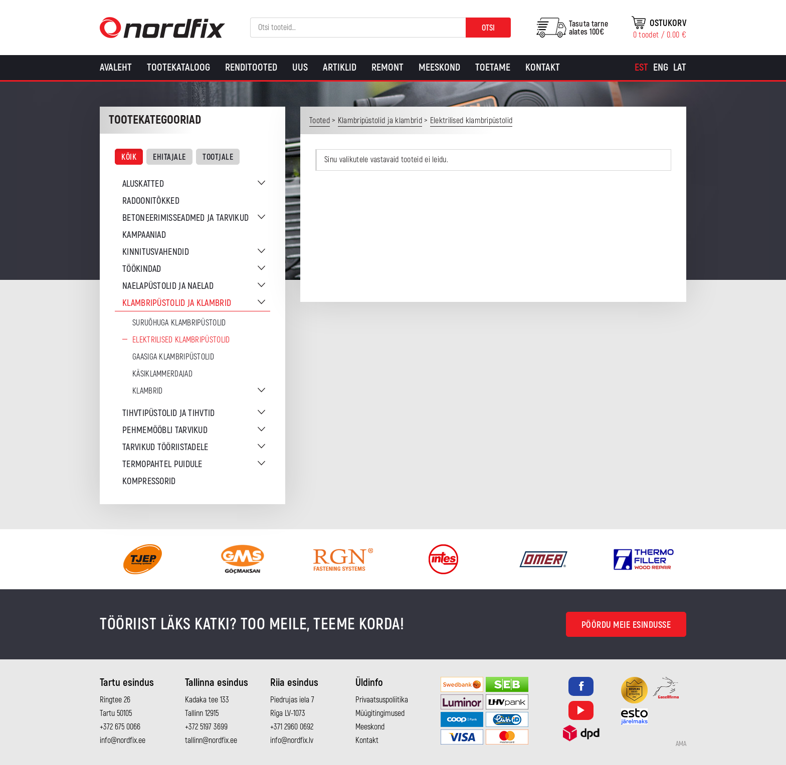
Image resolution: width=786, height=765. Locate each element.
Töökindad (141, 269)
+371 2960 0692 (291, 727)
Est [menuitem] (641, 67)
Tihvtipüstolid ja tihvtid (168, 413)
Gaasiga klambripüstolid (173, 357)
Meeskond (439, 67)
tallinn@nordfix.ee (211, 740)
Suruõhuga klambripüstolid (179, 323)
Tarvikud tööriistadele (165, 447)
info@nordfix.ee (122, 740)
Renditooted (251, 67)
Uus (300, 67)
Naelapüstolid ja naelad (168, 286)
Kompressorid (149, 481)
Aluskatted (143, 184)
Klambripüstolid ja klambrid (176, 303)
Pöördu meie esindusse (626, 625)
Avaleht (116, 67)
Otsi (488, 28)
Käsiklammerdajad (162, 374)
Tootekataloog (178, 67)
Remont (387, 67)
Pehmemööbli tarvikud (165, 430)
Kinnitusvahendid (155, 252)
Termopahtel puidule (162, 464)
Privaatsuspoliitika (381, 700)
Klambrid (147, 391)
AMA (681, 743)
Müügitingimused (380, 713)
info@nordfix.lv (291, 740)
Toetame (492, 67)
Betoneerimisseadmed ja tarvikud (185, 218)
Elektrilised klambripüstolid (181, 340)
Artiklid (339, 67)
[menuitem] (641, 67)
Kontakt (542, 67)
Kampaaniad (144, 235)
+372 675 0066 (120, 727)
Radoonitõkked (150, 201)
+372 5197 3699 (206, 727)
